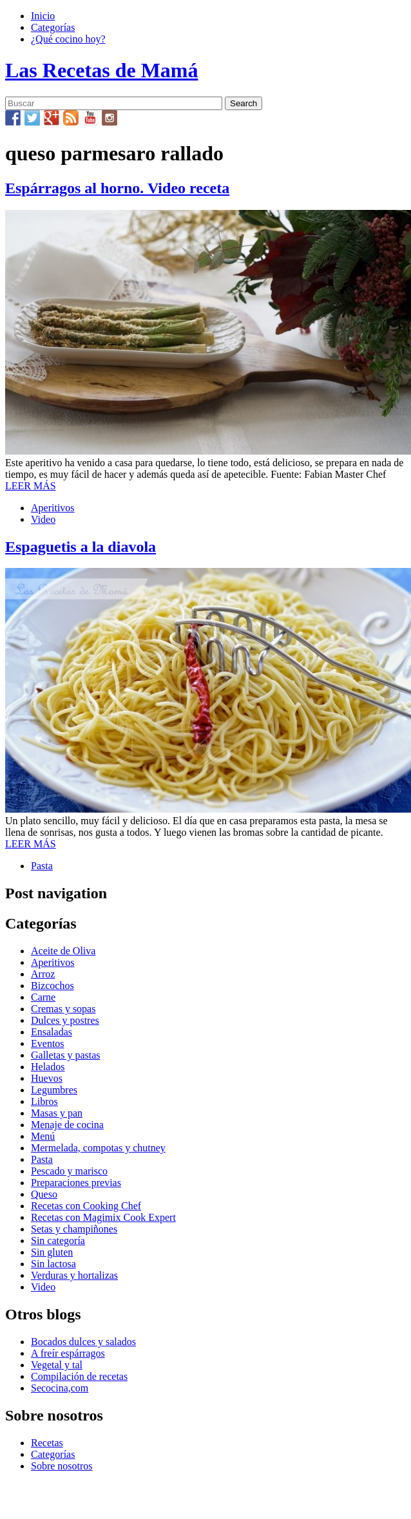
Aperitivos (53, 507)
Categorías (53, 27)
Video (43, 519)
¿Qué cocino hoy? (68, 38)
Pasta (42, 865)
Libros (44, 1101)
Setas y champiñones (74, 1228)
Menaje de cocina (67, 1124)
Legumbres (54, 1089)
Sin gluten (52, 1252)
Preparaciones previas (76, 1182)
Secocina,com (59, 1387)
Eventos (47, 1043)
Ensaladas (51, 1031)
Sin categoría (58, 1240)
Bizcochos (52, 985)
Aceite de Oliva (63, 950)
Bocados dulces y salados (83, 1341)
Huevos (46, 1078)
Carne (43, 997)
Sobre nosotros (62, 1465)
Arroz (43, 973)
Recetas (47, 1442)
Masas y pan (56, 1113)
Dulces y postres (65, 1020)
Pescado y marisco (69, 1170)
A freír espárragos (68, 1353)
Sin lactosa (53, 1263)
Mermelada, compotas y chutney (98, 1147)
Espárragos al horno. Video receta (117, 188)
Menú (43, 1136)
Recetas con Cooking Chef (86, 1205)
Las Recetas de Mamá (101, 70)
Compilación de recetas (79, 1376)
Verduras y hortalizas (74, 1275)
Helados (47, 1066)
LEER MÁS (30, 485)
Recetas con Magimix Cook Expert (103, 1217)
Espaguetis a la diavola (80, 546)
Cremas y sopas (63, 1008)
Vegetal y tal (56, 1364)
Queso (44, 1194)
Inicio (43, 15)
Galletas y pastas (65, 1055)
